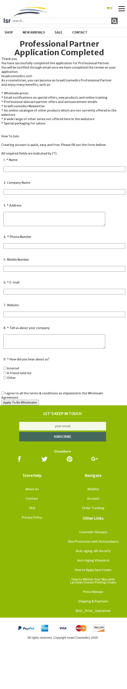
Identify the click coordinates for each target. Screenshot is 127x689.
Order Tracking (93, 508)
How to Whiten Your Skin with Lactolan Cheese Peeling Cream (93, 580)
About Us (32, 489)
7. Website (11, 305)
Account (93, 499)
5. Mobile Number (16, 260)
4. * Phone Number (17, 237)
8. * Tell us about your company (26, 328)
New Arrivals (34, 32)
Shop (9, 32)
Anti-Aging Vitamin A (93, 560)
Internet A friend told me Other (17, 373)
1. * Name (10, 160)
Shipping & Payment (93, 601)
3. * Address (12, 205)
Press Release (93, 592)
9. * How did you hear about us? (26, 359)
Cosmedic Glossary (93, 532)
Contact (79, 32)
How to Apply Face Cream (93, 570)
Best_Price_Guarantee (93, 611)
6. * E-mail (11, 282)
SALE (58, 32)
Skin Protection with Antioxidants (93, 542)
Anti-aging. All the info (93, 551)
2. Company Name (16, 183)
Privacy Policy (32, 517)
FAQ (32, 508)
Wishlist (93, 489)
